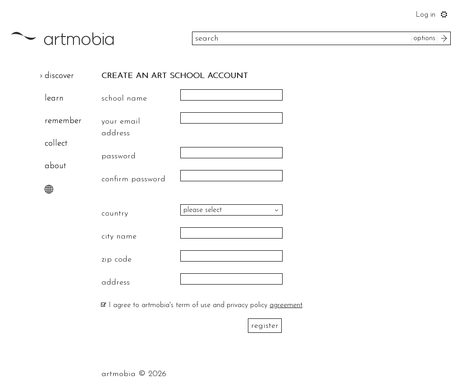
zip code (116, 259)
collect (56, 143)
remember (63, 121)
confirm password (133, 179)
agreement (286, 305)
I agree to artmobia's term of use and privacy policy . (206, 305)
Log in (425, 14)
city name (119, 236)
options (424, 38)
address (115, 282)
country (114, 213)
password (118, 156)
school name (124, 98)
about (55, 166)
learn (54, 98)
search (445, 38)
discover (59, 76)
